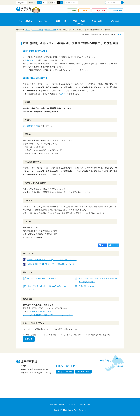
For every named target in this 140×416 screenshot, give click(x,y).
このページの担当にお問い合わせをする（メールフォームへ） (48, 315)
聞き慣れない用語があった (98, 335)
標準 (39, 2)
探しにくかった (49, 335)
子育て (86, 10)
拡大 (44, 2)
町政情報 (115, 21)
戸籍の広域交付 (31, 60)
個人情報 (53, 404)
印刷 (119, 35)
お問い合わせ (66, 372)
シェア (104, 245)
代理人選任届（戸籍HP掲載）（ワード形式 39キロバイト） (51, 264)
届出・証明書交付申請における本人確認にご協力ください (46, 287)
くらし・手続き (25, 21)
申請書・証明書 (50, 30)
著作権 (62, 404)
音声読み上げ (70, 2)
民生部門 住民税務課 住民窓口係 (41, 278)
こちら (63, 94)
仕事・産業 (97, 21)
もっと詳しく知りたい (71, 335)
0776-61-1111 (68, 366)
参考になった (30, 335)
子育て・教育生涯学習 (79, 22)
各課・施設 (117, 10)
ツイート (115, 245)
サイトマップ (72, 404)
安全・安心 (43, 21)
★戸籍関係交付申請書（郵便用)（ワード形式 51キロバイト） (52, 260)
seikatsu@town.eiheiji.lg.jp (40, 311)
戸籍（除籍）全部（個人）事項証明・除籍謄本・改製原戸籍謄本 (98, 280)
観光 (74, 10)
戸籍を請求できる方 (31, 126)
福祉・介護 (61, 21)
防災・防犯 (100, 10)
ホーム (27, 30)
